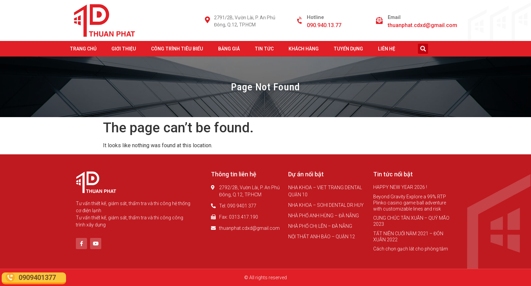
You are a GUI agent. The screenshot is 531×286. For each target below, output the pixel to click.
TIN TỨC (264, 48)
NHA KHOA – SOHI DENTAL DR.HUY (326, 205)
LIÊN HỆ (386, 48)
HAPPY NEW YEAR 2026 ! (400, 187)
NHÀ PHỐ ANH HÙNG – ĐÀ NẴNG (323, 215)
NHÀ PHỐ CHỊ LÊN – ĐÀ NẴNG (320, 226)
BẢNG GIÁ (229, 48)
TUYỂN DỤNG (348, 48)
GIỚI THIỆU (123, 48)
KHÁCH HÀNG (304, 48)
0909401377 (37, 277)
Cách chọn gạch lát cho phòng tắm (410, 248)
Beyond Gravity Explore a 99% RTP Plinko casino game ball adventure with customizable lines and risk (409, 203)
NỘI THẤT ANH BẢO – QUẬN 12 (321, 236)
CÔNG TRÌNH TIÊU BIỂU (177, 48)
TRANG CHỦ (83, 48)
